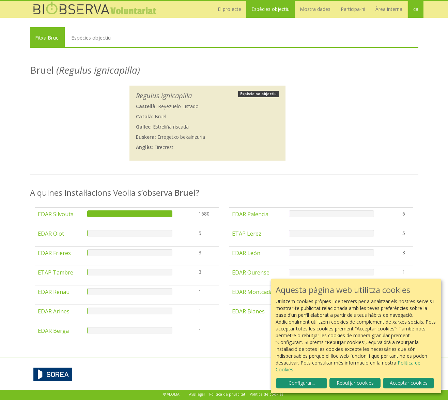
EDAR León (246, 253)
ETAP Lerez (246, 233)
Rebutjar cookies (355, 383)
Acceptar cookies (409, 383)
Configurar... (302, 383)
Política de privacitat (227, 394)
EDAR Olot (51, 233)
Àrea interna (388, 9)
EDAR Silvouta (56, 214)
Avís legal (197, 394)
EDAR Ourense (250, 272)
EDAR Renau (53, 292)
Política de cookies (266, 394)
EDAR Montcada (252, 292)
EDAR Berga (53, 331)
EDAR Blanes (248, 311)
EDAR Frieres (54, 253)
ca (415, 9)
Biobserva (98, 9)
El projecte (229, 9)
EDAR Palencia (250, 214)
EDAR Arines (53, 311)
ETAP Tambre (55, 272)
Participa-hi (353, 9)
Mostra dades (315, 9)
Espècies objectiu (270, 9)
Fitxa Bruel (47, 37)
